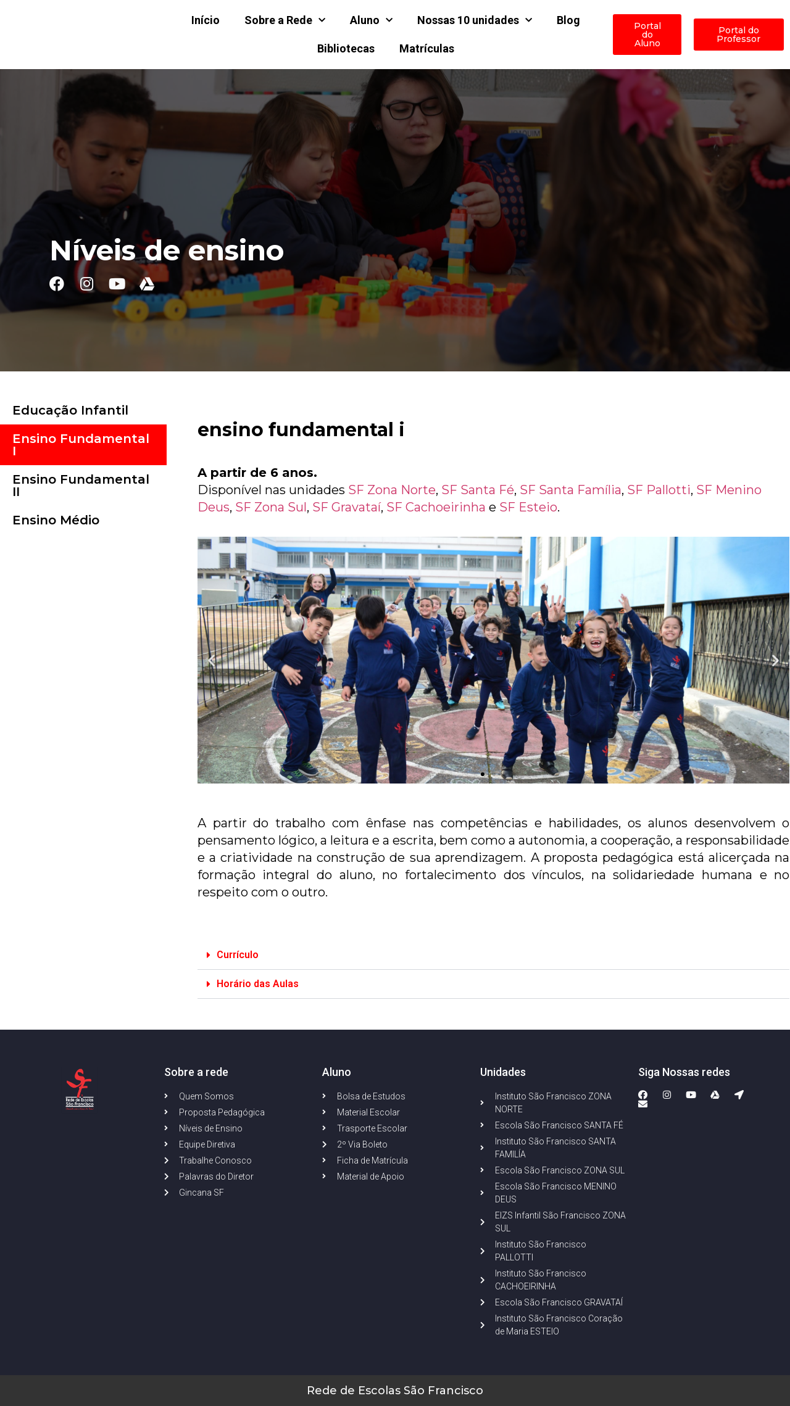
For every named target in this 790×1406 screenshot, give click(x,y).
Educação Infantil (70, 410)
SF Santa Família (571, 489)
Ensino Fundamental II (80, 485)
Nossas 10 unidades (474, 20)
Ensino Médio (55, 520)
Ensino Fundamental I (80, 444)
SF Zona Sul (271, 507)
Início (205, 20)
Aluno (371, 20)
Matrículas (426, 48)
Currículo (238, 955)
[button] (482, 774)
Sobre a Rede (284, 20)
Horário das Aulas (258, 984)
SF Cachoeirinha (436, 507)
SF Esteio (528, 507)
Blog (568, 20)
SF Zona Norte (392, 489)
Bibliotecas (346, 48)
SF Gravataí (346, 507)
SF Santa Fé (477, 489)
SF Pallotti (659, 489)
